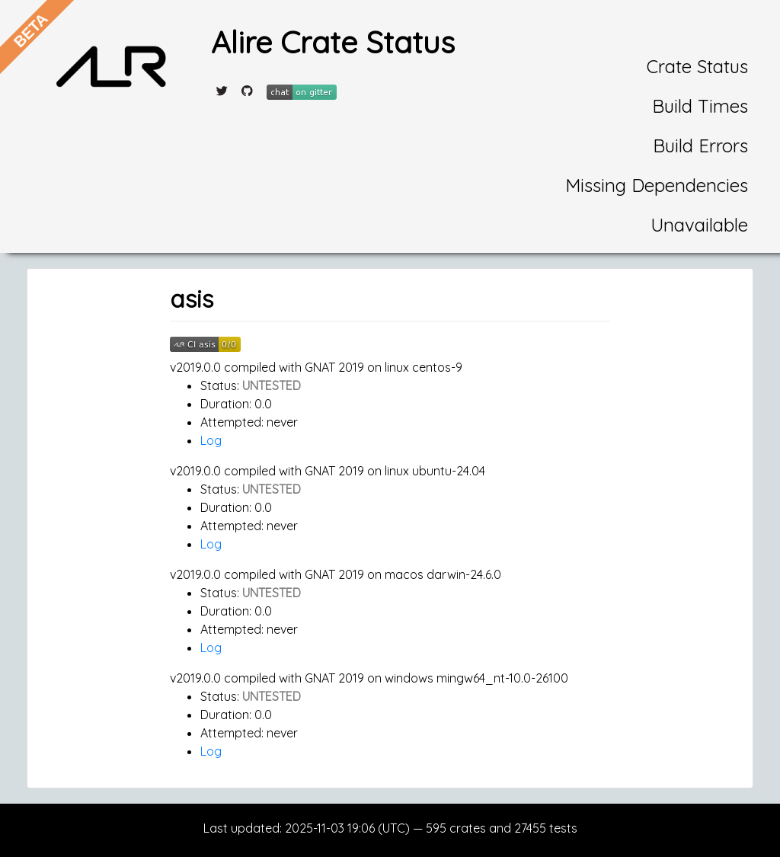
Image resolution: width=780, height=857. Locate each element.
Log (211, 440)
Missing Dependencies (656, 185)
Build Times (700, 105)
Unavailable (699, 224)
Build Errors (700, 145)
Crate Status (697, 66)
